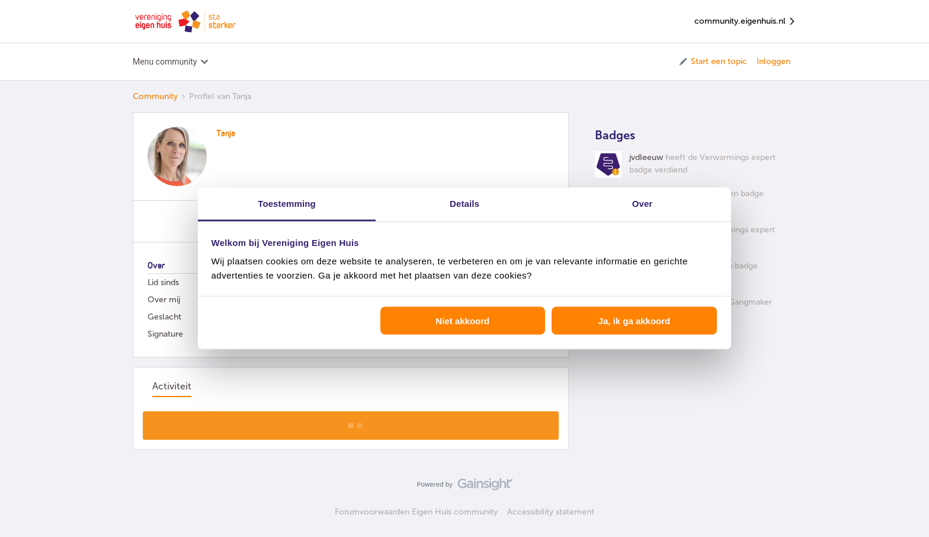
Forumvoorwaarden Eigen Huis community (416, 512)
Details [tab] (464, 204)
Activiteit (171, 386)
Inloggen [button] (773, 61)
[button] (712, 61)
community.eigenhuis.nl (745, 22)
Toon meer (351, 422)
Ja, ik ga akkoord (634, 320)
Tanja (225, 134)
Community (155, 96)
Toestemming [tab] (287, 204)
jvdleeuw (646, 157)
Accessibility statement (550, 512)
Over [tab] (642, 204)
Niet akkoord (462, 320)
